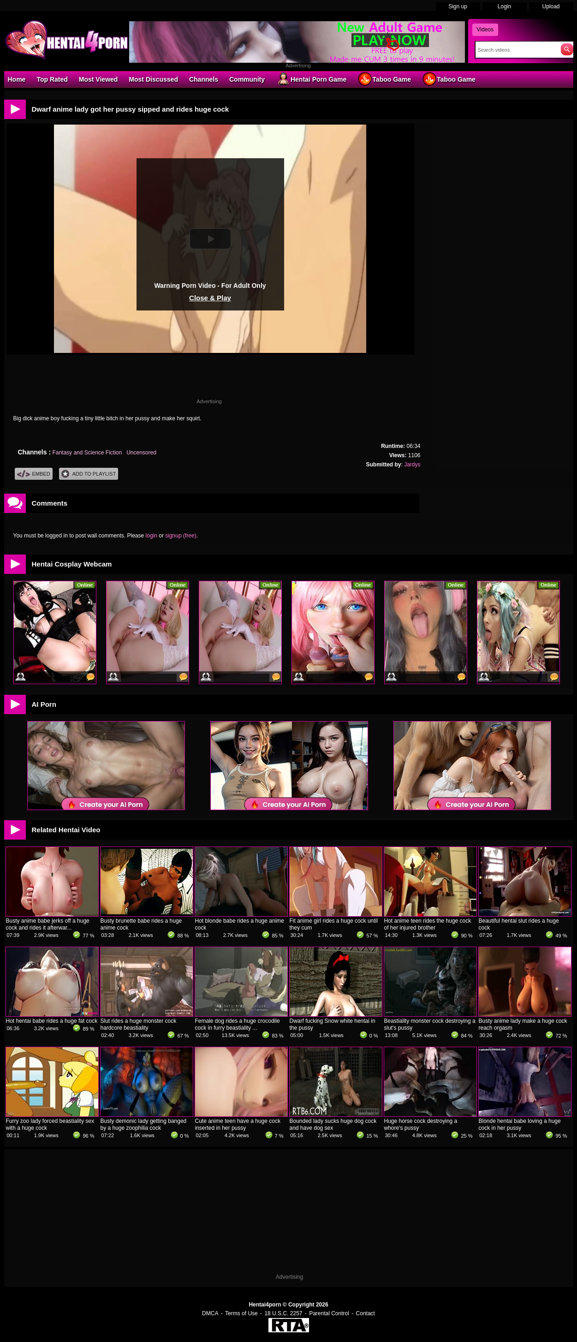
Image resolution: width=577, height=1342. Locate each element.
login (151, 535)
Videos (485, 29)
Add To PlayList (88, 474)
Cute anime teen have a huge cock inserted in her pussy (237, 1124)
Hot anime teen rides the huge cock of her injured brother (427, 924)
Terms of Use (241, 1313)
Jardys (412, 464)
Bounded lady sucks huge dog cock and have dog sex (333, 1124)
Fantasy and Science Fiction (87, 452)
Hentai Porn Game (311, 79)
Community (247, 79)
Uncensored (141, 452)
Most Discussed (153, 79)
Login (504, 6)
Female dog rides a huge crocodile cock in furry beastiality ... (237, 1024)
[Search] (516, 49)
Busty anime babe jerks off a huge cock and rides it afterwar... (47, 924)
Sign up (457, 6)
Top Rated (51, 79)
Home (17, 79)
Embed (33, 474)
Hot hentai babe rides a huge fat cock (52, 1021)
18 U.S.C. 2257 (283, 1313)
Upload (550, 6)
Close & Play (210, 298)
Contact (365, 1313)
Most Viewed (98, 79)
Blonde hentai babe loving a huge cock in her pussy (520, 1124)
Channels (203, 79)
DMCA (210, 1313)
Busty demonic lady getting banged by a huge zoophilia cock (144, 1124)
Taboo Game (384, 79)
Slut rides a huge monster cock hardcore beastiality (139, 1024)
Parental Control (329, 1313)
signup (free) (180, 535)
